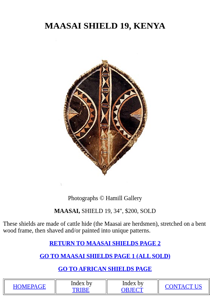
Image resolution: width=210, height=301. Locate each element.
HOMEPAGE (29, 286)
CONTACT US (183, 286)
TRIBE (81, 290)
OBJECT (132, 290)
